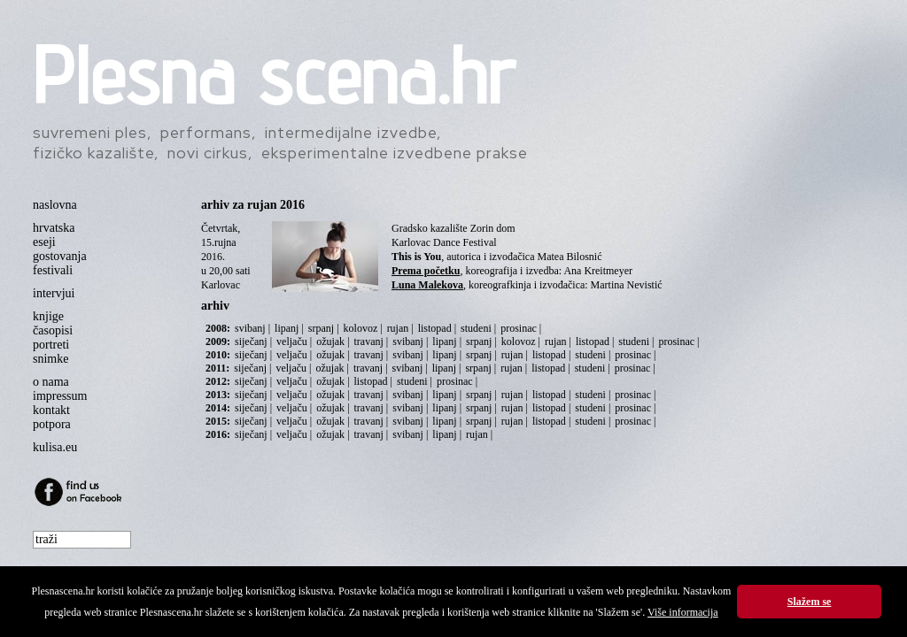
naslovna (55, 204)
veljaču (291, 341)
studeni (476, 328)
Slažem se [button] (809, 601)
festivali (53, 270)
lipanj (286, 328)
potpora (52, 424)
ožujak (330, 341)
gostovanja (60, 256)
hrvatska (53, 227)
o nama (51, 381)
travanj (369, 341)
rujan (398, 328)
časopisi (53, 330)
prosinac (518, 328)
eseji (44, 242)
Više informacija (682, 612)
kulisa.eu (55, 447)
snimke (50, 358)
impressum (60, 396)
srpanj (321, 328)
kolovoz (361, 328)
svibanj (250, 328)
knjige (48, 316)
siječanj (251, 341)
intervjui (53, 293)
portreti (51, 344)
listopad (435, 328)
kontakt (51, 410)
